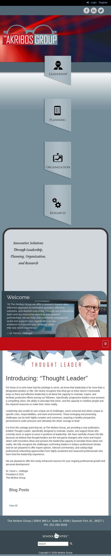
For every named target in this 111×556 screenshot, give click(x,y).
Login (92, 2)
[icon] (101, 11)
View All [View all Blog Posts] (13, 505)
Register (103, 2)
